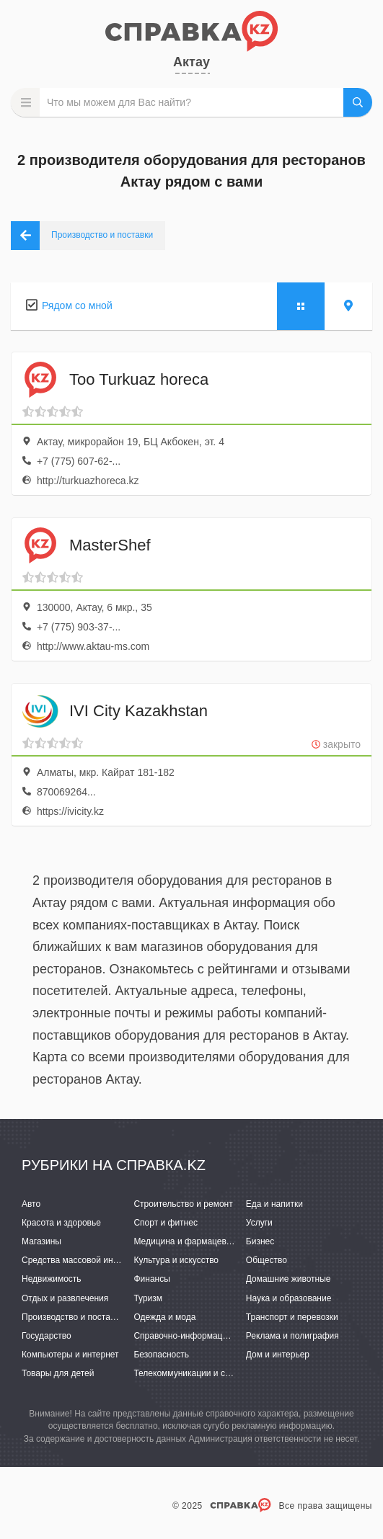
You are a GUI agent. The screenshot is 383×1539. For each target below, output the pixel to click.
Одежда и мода (164, 1317)
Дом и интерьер (277, 1355)
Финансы (151, 1279)
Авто (31, 1204)
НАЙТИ (358, 102)
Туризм (147, 1298)
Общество (266, 1260)
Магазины (41, 1241)
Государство (46, 1336)
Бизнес (260, 1241)
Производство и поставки (72, 1317)
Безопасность (161, 1355)
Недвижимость (52, 1279)
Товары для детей (58, 1373)
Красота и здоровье (61, 1223)
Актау (191, 62)
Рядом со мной (77, 305)
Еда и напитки (274, 1204)
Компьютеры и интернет (70, 1355)
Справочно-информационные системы (211, 1336)
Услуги (259, 1223)
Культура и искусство (176, 1260)
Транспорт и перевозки (292, 1317)
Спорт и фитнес (165, 1223)
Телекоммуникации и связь (187, 1373)
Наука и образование (288, 1298)
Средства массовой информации (88, 1260)
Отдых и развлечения (65, 1298)
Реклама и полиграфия (292, 1336)
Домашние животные (288, 1279)
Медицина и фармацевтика (188, 1241)
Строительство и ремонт (182, 1204)
